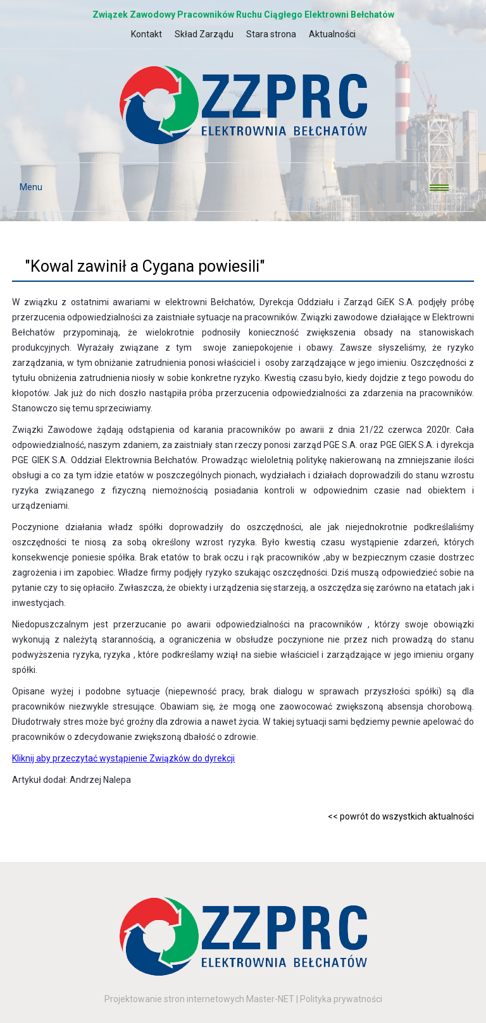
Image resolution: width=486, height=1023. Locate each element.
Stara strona (271, 34)
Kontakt (146, 34)
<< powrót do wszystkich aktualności (401, 816)
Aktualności (332, 34)
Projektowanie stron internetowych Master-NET (199, 999)
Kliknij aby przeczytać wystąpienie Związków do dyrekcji (123, 758)
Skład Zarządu (204, 34)
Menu (27, 187)
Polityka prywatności (341, 999)
